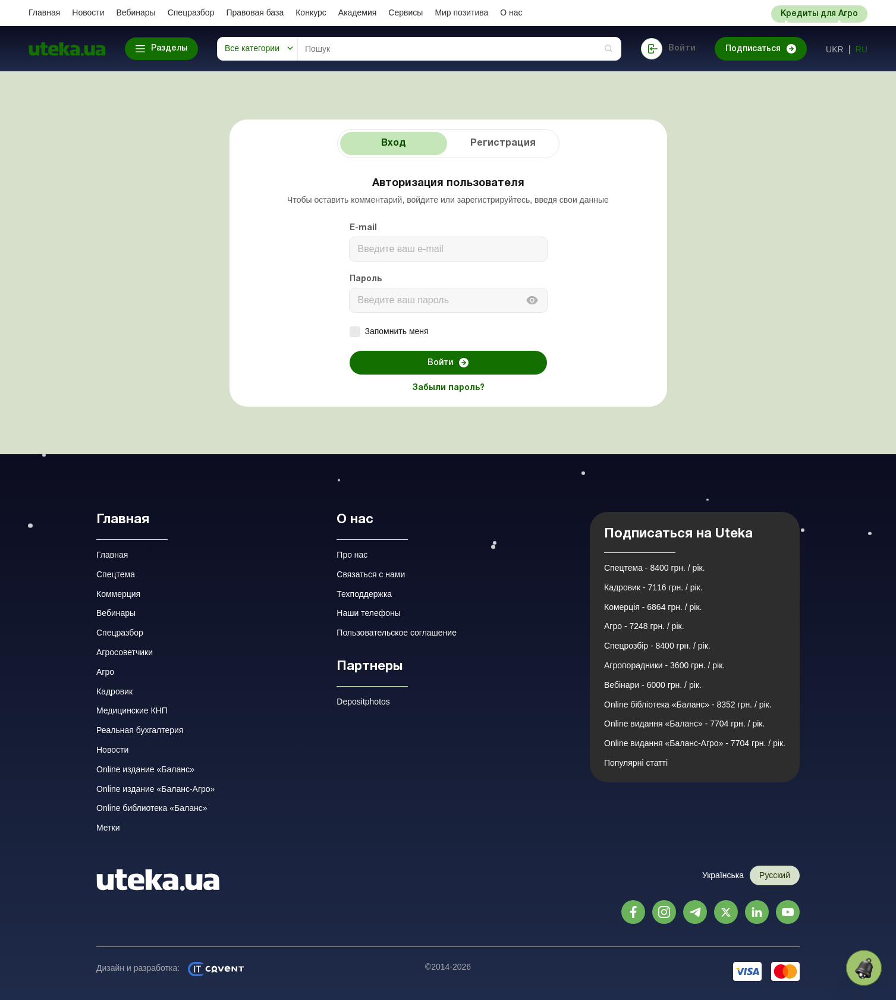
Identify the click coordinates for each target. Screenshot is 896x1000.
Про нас (352, 554)
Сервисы (405, 12)
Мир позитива (461, 12)
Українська (723, 875)
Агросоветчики (124, 652)
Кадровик (114, 691)
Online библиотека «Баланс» (151, 808)
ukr (835, 49)
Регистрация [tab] (503, 143)
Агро (105, 672)
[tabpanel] (448, 287)
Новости (88, 12)
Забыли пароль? (448, 388)
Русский (774, 875)
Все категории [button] (252, 48)
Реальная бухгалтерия (139, 730)
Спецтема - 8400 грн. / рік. (654, 568)
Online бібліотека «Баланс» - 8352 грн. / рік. (688, 704)
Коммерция (118, 594)
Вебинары (136, 12)
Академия (357, 12)
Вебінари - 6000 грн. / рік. (653, 685)
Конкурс (310, 12)
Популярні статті (636, 763)
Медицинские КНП (132, 710)
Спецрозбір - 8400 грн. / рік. (657, 645)
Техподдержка (364, 594)
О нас (511, 12)
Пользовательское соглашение (397, 632)
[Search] (459, 49)
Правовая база (255, 12)
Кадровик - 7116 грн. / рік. (653, 587)
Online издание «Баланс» (145, 769)
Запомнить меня (389, 331)
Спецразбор (191, 12)
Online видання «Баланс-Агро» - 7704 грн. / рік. (694, 743)
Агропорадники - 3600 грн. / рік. (664, 665)
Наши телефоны (368, 613)
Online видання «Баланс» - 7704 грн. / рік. (684, 723)
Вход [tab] (393, 143)
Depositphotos (363, 701)
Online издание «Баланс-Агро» (155, 789)
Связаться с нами (371, 574)
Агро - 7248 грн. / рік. (644, 626)
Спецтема (115, 574)
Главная (44, 12)
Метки (108, 827)
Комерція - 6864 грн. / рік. (653, 607)
